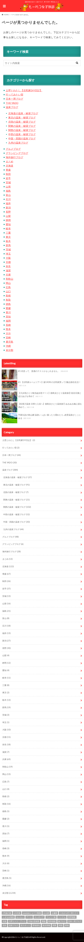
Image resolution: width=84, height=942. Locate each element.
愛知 (8, 224)
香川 (8, 312)
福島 (8, 190)
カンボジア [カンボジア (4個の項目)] (39, 917)
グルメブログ (13, 148)
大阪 (8, 257)
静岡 (8, 220)
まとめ (9, 161)
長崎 (8, 324)
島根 (8, 295)
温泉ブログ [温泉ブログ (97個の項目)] (13, 925)
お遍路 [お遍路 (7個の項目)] (54, 913)
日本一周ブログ (14, 98)
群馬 (8, 245)
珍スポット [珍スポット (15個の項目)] (25, 925)
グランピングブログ (17, 153)
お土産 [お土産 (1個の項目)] (46, 913)
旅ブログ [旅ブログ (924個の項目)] (62, 921)
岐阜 (8, 228)
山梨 (8, 215)
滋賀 (8, 270)
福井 (8, 203)
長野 (8, 211)
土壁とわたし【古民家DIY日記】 (24, 90)
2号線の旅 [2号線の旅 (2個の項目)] (7, 913)
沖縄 (8, 345)
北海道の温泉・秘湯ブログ (23, 113)
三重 (8, 232)
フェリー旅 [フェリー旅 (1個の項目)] (51, 917)
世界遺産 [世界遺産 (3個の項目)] (72, 917)
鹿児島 (9, 341)
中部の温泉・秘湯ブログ (22, 134)
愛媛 (8, 308)
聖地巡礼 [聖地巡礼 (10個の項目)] (36, 925)
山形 (8, 186)
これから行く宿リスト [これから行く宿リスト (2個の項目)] (69, 913)
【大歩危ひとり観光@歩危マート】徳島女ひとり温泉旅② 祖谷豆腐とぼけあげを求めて (41, 396)
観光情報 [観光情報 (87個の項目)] (46, 925)
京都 (8, 262)
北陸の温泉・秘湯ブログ (22, 121)
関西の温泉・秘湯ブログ (22, 130)
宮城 (8, 182)
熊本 (8, 329)
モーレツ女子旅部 (22, 937)
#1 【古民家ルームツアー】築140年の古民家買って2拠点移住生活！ (41, 385)
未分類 (9, 350)
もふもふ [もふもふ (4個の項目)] (20, 917)
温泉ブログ (12, 107)
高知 (8, 316)
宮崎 (8, 337)
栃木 (8, 241)
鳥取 (8, 299)
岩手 (8, 178)
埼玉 (8, 253)
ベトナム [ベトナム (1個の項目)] (62, 917)
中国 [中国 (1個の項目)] (4, 921)
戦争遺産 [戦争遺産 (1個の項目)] (52, 921)
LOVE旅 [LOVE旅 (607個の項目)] (17, 913)
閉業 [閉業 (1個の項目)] (54, 925)
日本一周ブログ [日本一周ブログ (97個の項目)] (74, 921)
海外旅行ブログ (14, 157)
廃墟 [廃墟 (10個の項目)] (44, 921)
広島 (8, 287)
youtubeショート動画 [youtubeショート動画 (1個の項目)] (32, 913)
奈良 (8, 266)
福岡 (8, 320)
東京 (8, 236)
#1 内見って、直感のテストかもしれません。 (35, 374)
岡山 (8, 282)
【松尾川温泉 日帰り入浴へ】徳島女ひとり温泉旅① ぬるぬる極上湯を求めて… (42, 407)
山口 (8, 291)
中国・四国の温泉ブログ (22, 138)
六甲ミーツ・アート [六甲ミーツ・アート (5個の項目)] (17, 921)
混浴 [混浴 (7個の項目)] (4, 925)
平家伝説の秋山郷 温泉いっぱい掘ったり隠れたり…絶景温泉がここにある (41, 418)
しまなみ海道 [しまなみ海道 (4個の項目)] (8, 917)
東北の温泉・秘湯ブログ (22, 117)
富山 (8, 194)
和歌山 (9, 278)
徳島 (8, 303)
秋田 (8, 174)
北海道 (9, 165)
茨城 (8, 249)
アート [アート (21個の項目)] (29, 917)
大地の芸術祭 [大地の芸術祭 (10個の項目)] (33, 921)
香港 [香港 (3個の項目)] (67, 925)
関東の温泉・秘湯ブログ (22, 125)
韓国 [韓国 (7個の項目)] (61, 925)
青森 (8, 169)
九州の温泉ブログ (18, 142)
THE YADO (12, 102)
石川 (8, 199)
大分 (8, 333)
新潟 (8, 207)
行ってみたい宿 (14, 94)
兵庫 (8, 274)
